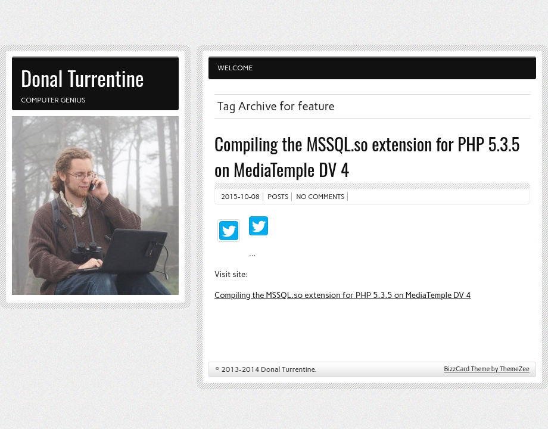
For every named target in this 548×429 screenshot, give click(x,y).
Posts (277, 196)
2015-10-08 (240, 196)
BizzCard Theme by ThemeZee (487, 369)
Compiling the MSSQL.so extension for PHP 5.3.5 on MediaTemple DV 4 (342, 295)
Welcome (235, 68)
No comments (321, 196)
